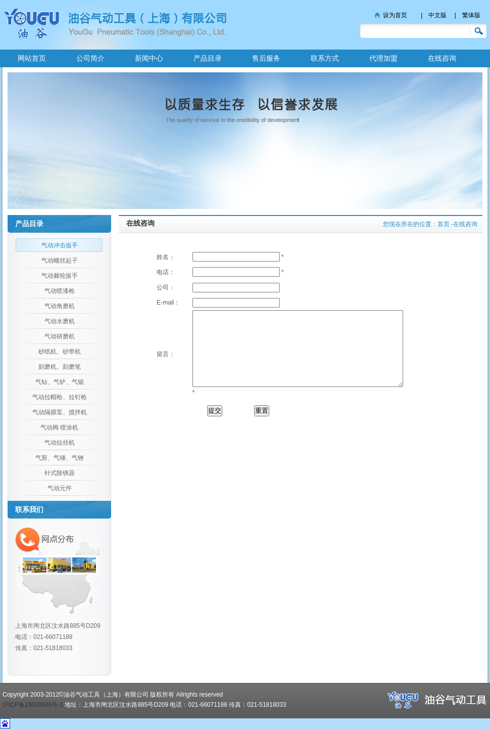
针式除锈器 (59, 473)
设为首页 (395, 15)
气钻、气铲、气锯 (59, 381)
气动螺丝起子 (59, 260)
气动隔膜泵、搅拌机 (59, 412)
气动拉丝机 (59, 442)
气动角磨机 (59, 306)
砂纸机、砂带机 (59, 351)
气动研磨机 (59, 336)
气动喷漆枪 (59, 290)
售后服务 (266, 58)
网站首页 (32, 58)
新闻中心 (149, 58)
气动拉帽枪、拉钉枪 (59, 397)
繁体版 (471, 15)
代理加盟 (383, 58)
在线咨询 (442, 58)
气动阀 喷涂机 (59, 427)
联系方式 (325, 58)
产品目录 (207, 58)
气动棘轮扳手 (59, 275)
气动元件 (59, 488)
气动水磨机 (59, 321)
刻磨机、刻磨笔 (59, 366)
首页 (443, 224)
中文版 (437, 15)
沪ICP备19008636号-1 (33, 704)
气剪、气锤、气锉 (59, 457)
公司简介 (90, 58)
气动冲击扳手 (59, 245)
